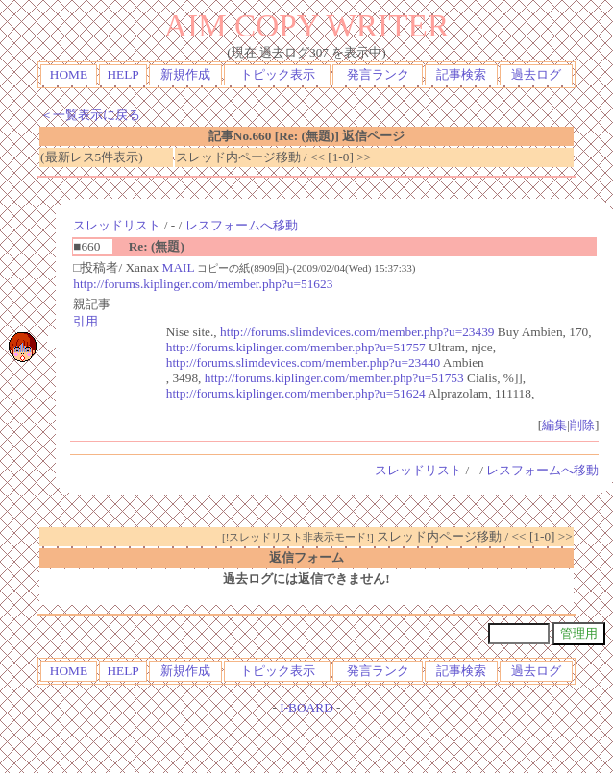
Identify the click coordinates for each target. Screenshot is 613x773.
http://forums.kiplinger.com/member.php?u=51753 (334, 378)
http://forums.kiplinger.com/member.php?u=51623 (202, 284)
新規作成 (185, 74)
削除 (582, 425)
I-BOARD (306, 707)
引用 (85, 321)
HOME (68, 74)
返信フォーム (306, 557)
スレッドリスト (116, 225)
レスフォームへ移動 (241, 225)
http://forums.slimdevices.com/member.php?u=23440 (303, 362)
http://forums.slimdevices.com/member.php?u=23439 (357, 332)
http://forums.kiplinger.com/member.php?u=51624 (296, 393)
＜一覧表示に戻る (90, 115)
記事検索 (461, 74)
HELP (122, 74)
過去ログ (536, 74)
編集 (554, 425)
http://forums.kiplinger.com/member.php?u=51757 (296, 347)
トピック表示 (277, 74)
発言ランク (378, 74)
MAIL (178, 267)
